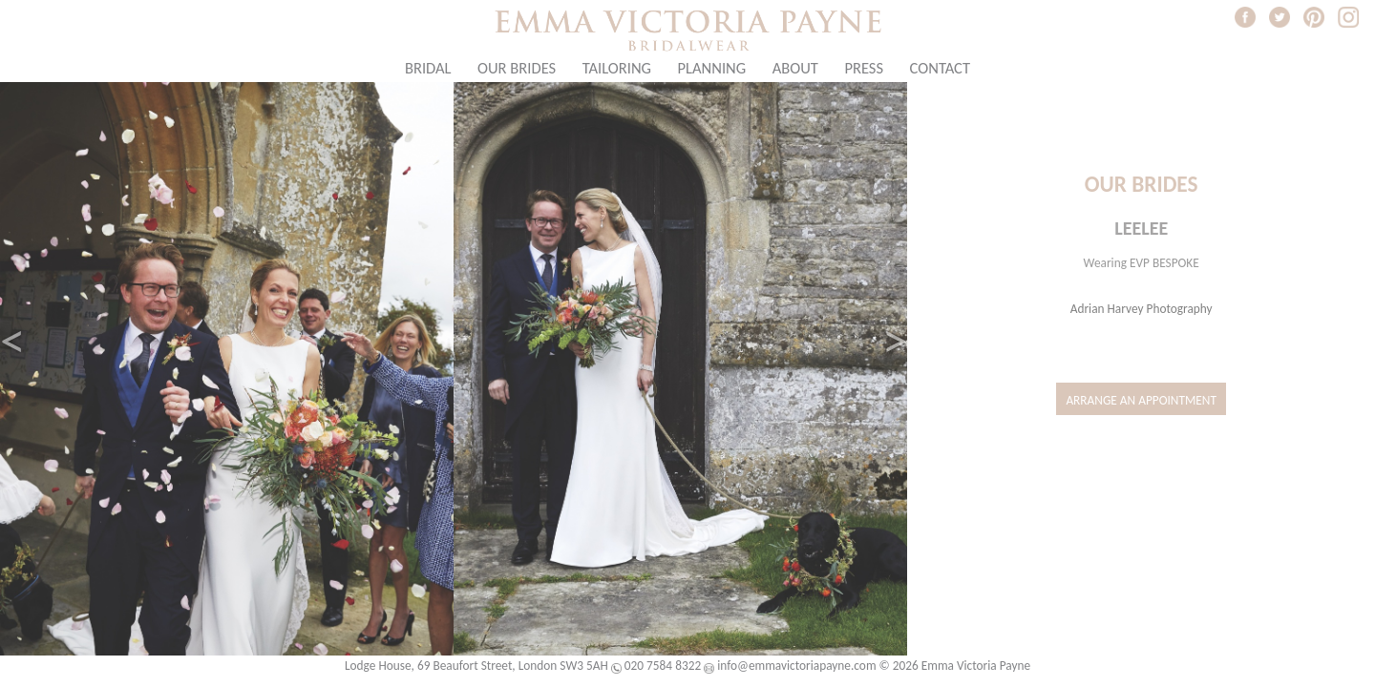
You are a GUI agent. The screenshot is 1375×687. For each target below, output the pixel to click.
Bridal (428, 67)
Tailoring (616, 67)
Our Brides (516, 67)
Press (863, 67)
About (795, 67)
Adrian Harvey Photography (1141, 309)
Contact (940, 67)
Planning (712, 67)
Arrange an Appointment (1141, 400)
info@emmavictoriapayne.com (796, 665)
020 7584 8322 (662, 665)
